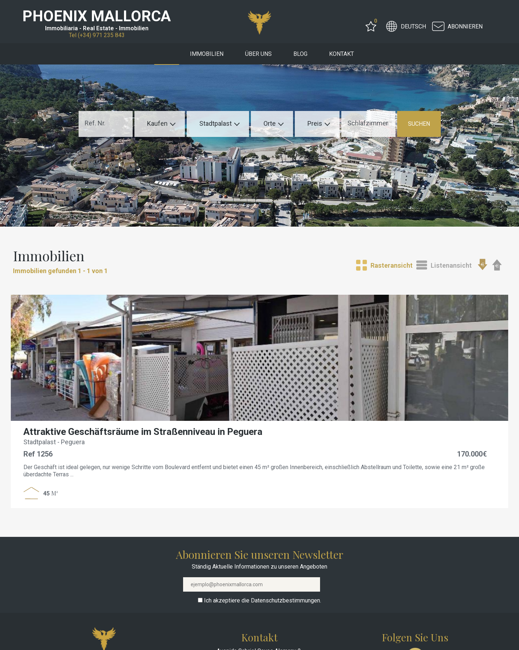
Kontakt (341, 53)
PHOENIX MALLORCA (96, 16)
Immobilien (206, 53)
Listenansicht (451, 265)
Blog (300, 53)
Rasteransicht (392, 265)
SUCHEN (419, 123)
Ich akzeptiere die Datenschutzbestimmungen (262, 600)
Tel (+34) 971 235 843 (97, 35)
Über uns (258, 53)
